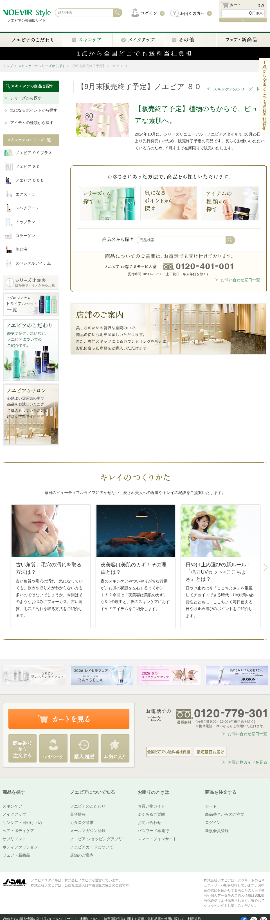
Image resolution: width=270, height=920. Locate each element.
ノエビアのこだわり (87, 806)
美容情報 (78, 814)
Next (265, 567)
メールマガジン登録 (87, 830)
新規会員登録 (217, 830)
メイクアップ (14, 814)
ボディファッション (20, 847)
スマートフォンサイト (157, 839)
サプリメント (14, 839)
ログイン (213, 822)
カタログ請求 (82, 822)
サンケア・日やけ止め (22, 822)
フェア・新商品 (16, 855)
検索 (230, 240)
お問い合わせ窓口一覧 (240, 280)
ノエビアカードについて (91, 847)
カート (211, 806)
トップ (8, 66)
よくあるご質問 (151, 814)
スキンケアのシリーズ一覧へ (238, 89)
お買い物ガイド (151, 806)
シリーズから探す (26, 98)
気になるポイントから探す (33, 110)
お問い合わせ (149, 822)
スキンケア (12, 806)
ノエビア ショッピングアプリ (96, 839)
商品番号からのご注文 (224, 814)
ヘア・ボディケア (18, 830)
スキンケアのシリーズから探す (41, 66)
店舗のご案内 (82, 855)
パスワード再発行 (153, 830)
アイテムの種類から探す (31, 122)
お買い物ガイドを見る (247, 762)
